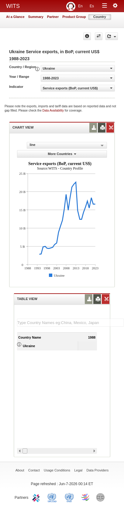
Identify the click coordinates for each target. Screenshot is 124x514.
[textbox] (70, 323)
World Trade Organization (86, 497)
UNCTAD (53, 497)
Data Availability (54, 110)
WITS (13, 6)
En (80, 6)
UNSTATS (69, 497)
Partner (53, 17)
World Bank (102, 497)
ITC (37, 497)
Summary (35, 17)
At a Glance (15, 17)
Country (99, 17)
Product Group (74, 17)
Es (92, 6)
